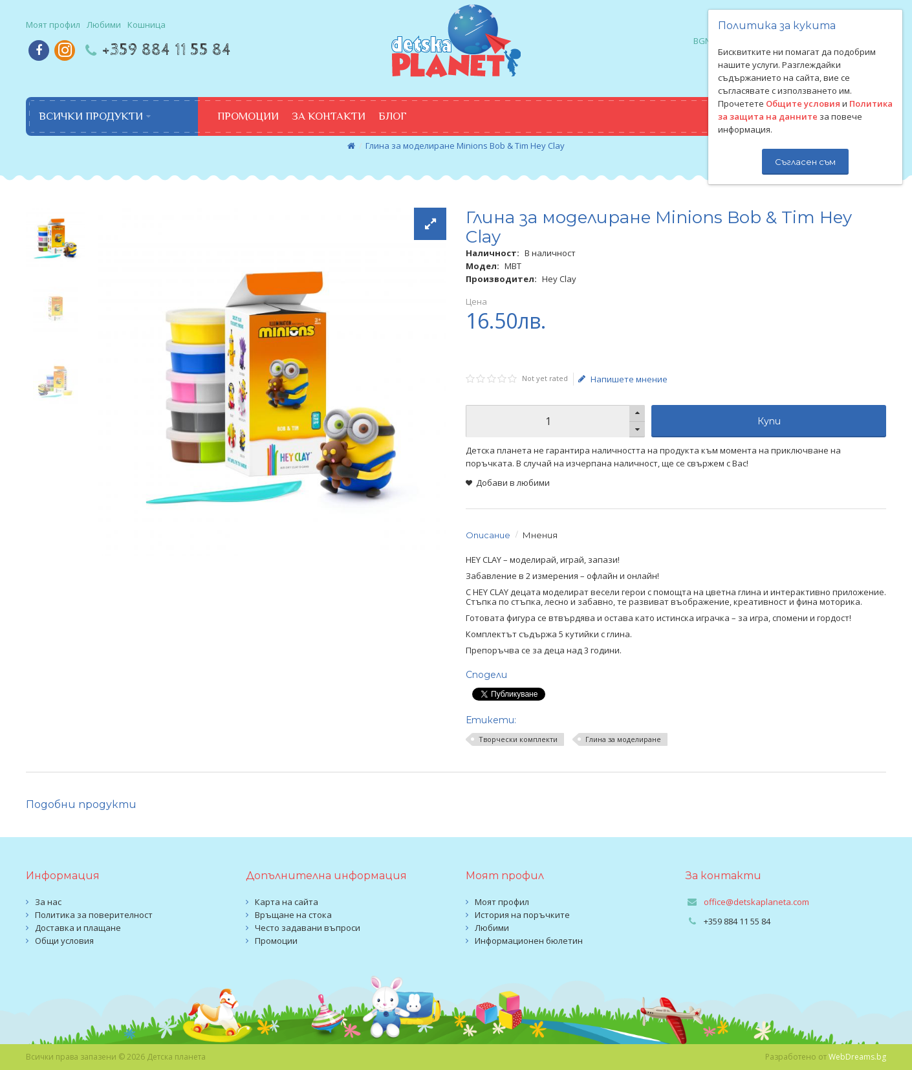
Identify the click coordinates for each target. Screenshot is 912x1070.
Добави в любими (513, 482)
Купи (769, 421)
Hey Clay (559, 279)
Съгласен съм (805, 162)
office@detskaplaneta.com (756, 902)
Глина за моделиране (623, 739)
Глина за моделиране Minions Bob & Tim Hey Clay (465, 145)
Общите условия (803, 103)
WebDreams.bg (857, 1056)
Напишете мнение (623, 379)
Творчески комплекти (518, 739)
